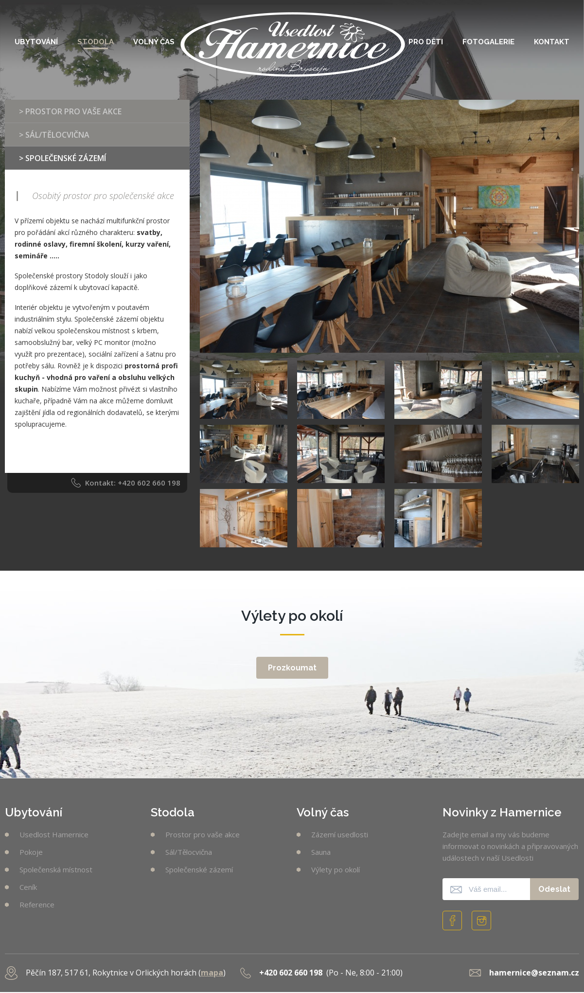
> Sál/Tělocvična (54, 134)
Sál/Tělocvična (188, 852)
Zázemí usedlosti (339, 834)
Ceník (28, 887)
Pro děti (425, 41)
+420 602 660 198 (149, 482)
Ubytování (36, 41)
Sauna (321, 852)
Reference (36, 904)
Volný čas (154, 41)
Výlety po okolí (335, 869)
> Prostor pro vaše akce (70, 111)
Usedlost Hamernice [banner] (292, 40)
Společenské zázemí (199, 869)
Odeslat (554, 889)
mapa (212, 972)
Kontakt (551, 41)
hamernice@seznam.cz (534, 972)
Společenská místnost (55, 869)
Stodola (95, 41)
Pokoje (31, 852)
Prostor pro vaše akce (202, 834)
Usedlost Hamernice (53, 834)
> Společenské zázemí (62, 158)
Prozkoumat (292, 667)
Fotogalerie (488, 41)
